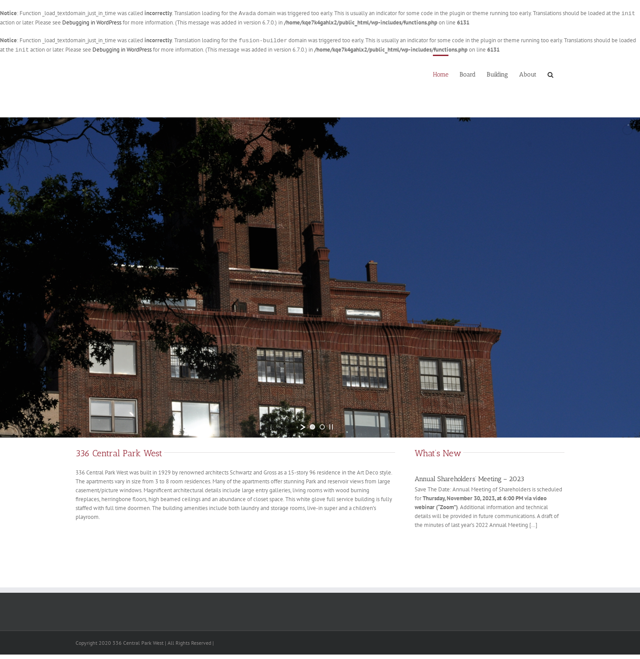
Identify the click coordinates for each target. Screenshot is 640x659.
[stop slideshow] (331, 427)
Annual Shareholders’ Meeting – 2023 (469, 479)
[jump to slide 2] (322, 427)
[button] (550, 74)
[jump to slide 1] (312, 427)
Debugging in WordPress (91, 22)
